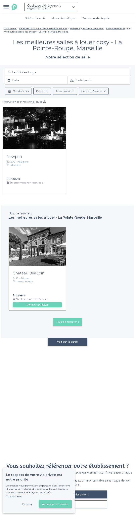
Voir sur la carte (67, 341)
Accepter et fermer (55, 504)
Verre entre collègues (63, 18)
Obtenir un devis (37, 304)
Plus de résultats (67, 321)
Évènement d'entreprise (96, 18)
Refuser (27, 504)
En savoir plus (14, 495)
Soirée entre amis (35, 18)
